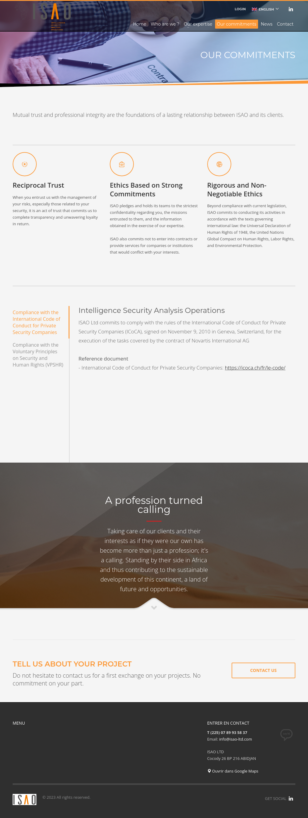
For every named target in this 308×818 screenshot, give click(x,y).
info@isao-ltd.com (235, 739)
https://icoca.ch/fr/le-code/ (255, 367)
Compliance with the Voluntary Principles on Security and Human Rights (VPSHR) (38, 355)
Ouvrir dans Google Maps (232, 771)
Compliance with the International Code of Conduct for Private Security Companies (36, 322)
